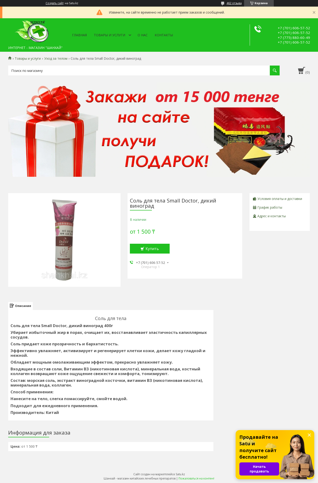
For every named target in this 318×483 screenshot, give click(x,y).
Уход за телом (55, 58)
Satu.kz (180, 474)
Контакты (164, 35)
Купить (152, 248)
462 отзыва (234, 3)
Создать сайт (55, 3)
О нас (143, 35)
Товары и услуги (109, 35)
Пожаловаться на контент (196, 478)
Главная (79, 35)
